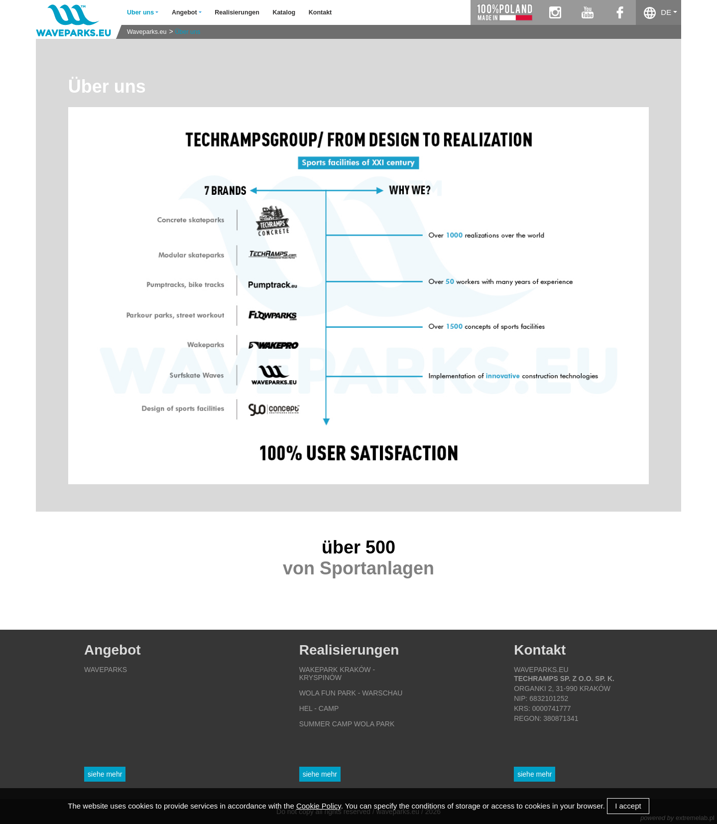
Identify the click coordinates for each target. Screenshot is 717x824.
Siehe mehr (105, 774)
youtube (587, 12)
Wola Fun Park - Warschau (351, 693)
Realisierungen (237, 12)
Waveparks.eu (146, 31)
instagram (555, 12)
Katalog (283, 12)
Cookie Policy (318, 806)
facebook (619, 12)
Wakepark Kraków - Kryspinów (337, 674)
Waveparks (105, 670)
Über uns (188, 31)
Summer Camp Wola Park (347, 724)
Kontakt (320, 12)
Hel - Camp (319, 708)
